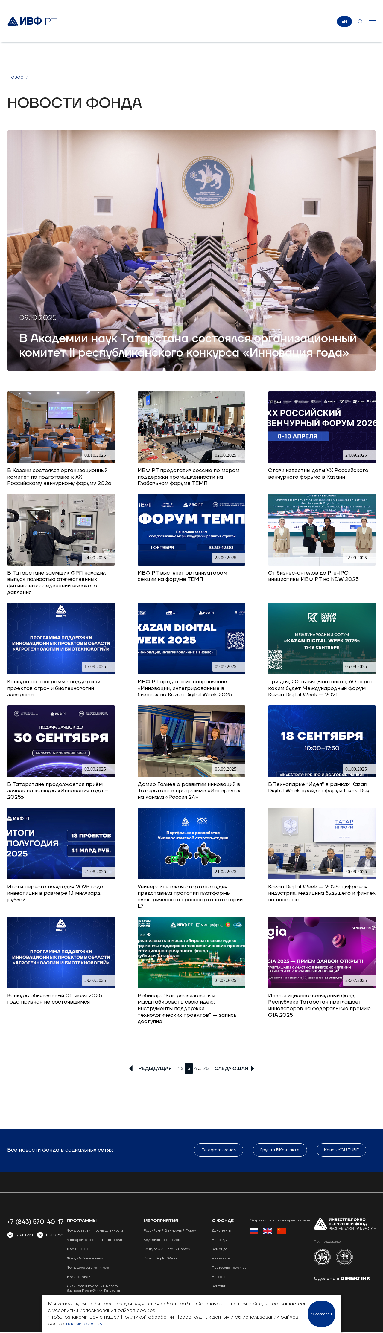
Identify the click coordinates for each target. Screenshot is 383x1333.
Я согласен (321, 1314)
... (200, 1068)
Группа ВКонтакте (280, 1150)
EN (344, 22)
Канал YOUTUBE (341, 1150)
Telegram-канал (218, 1150)
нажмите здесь (84, 1323)
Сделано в (342, 1279)
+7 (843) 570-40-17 (35, 1222)
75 (206, 1069)
